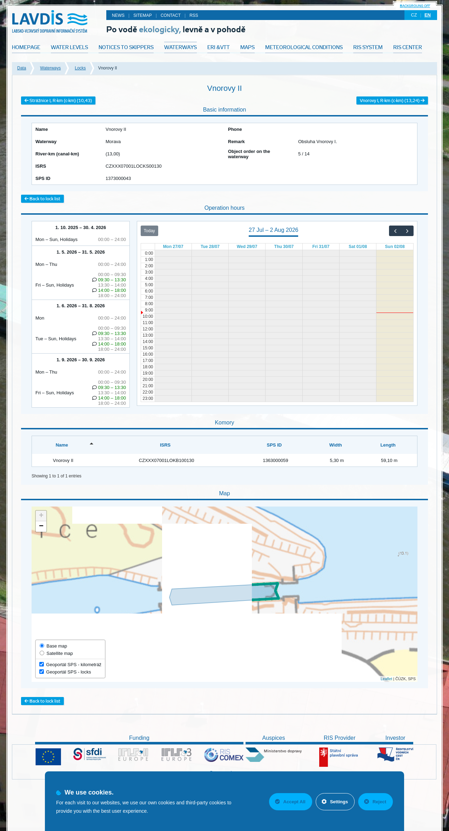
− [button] (41, 526)
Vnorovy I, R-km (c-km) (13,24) (392, 100)
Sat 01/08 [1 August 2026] (358, 246)
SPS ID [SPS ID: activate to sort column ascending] (274, 445)
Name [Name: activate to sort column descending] (62, 445)
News (118, 15)
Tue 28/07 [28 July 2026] (210, 246)
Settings (335, 801)
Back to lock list (42, 198)
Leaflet (386, 679)
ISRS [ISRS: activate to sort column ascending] (165, 445)
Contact (171, 15)
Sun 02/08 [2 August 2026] (395, 246)
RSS (193, 15)
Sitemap (142, 15)
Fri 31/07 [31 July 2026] (320, 246)
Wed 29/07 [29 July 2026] (247, 246)
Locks (80, 68)
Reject (375, 801)
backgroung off (415, 6)
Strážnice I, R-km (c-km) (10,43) (58, 100)
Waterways (50, 68)
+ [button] (41, 516)
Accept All (290, 801)
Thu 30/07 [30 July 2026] (284, 246)
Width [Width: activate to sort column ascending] (335, 445)
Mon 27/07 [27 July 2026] (173, 246)
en (427, 15)
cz (414, 15)
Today (149, 230)
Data (21, 68)
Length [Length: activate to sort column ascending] (387, 445)
